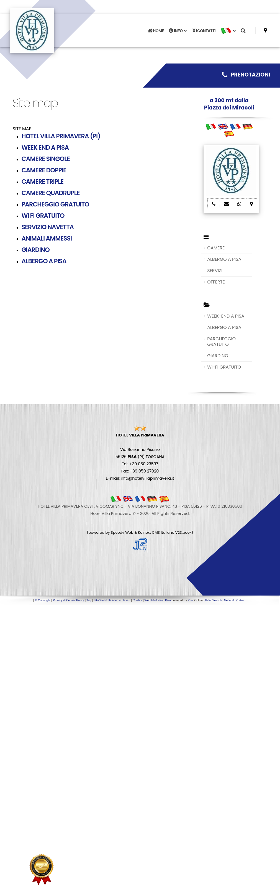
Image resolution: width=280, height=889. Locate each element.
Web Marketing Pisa (158, 600)
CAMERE (216, 248)
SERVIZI (214, 270)
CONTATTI (204, 30)
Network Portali (234, 600)
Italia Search (213, 600)
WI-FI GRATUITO (224, 367)
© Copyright (42, 600)
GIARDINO (217, 355)
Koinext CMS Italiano (156, 532)
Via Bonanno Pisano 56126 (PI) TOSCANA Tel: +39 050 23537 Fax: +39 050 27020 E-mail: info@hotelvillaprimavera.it (140, 456)
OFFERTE (216, 282)
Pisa (191, 600)
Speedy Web (122, 532)
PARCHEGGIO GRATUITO (221, 342)
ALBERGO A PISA (224, 259)
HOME (156, 30)
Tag (88, 600)
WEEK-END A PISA (225, 316)
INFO (178, 30)
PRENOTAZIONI (246, 74)
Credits (137, 600)
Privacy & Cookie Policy (68, 600)
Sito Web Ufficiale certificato (112, 600)
